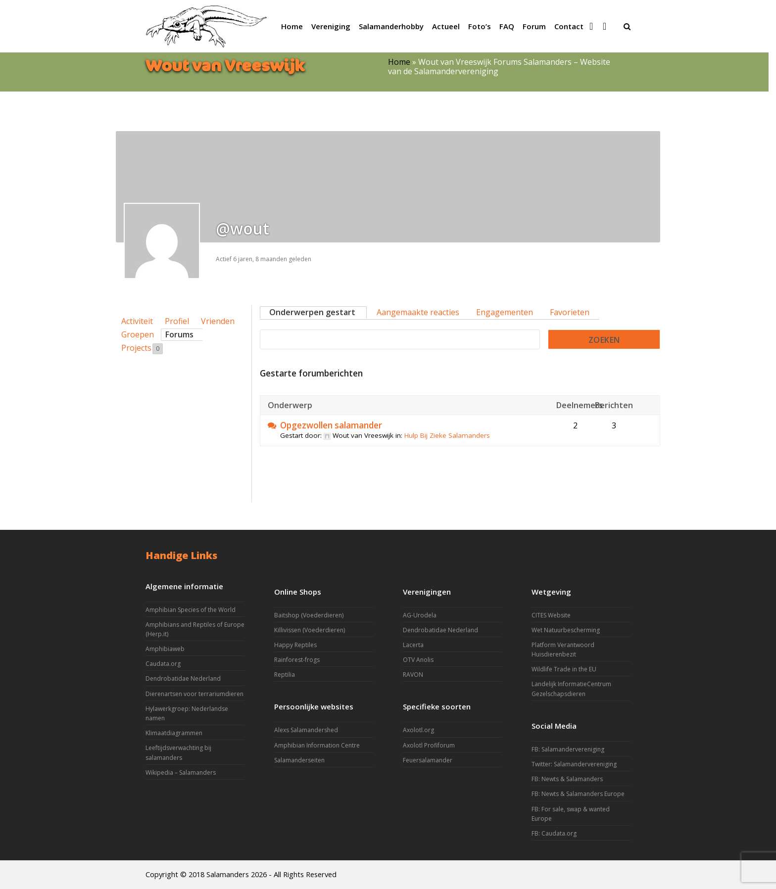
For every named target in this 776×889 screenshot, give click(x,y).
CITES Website (551, 615)
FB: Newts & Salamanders (567, 779)
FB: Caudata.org (554, 833)
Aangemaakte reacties (418, 312)
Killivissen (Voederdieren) (309, 630)
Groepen (137, 334)
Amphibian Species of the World (191, 610)
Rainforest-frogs (297, 659)
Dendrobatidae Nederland (183, 678)
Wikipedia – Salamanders (181, 772)
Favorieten (569, 312)
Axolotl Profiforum (429, 745)
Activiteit (137, 321)
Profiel (177, 321)
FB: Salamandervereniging (568, 749)
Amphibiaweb (165, 649)
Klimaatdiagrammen (174, 733)
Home (399, 61)
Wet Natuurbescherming (566, 630)
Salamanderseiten (299, 760)
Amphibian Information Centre (317, 745)
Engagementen (504, 312)
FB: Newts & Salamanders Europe (578, 794)
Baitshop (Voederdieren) (308, 615)
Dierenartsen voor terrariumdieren (194, 694)
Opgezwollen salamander (331, 425)
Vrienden (218, 321)
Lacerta (413, 645)
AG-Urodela (419, 615)
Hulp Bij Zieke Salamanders (447, 435)
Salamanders (227, 874)
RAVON (413, 674)
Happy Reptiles (295, 645)
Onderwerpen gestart (312, 312)
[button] (627, 26)
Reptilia (284, 674)
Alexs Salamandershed (306, 730)
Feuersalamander (427, 760)
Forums (179, 334)
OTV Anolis (418, 659)
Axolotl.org (418, 730)
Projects (142, 348)
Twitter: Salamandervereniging (574, 764)
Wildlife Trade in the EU (564, 669)
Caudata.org (163, 663)
